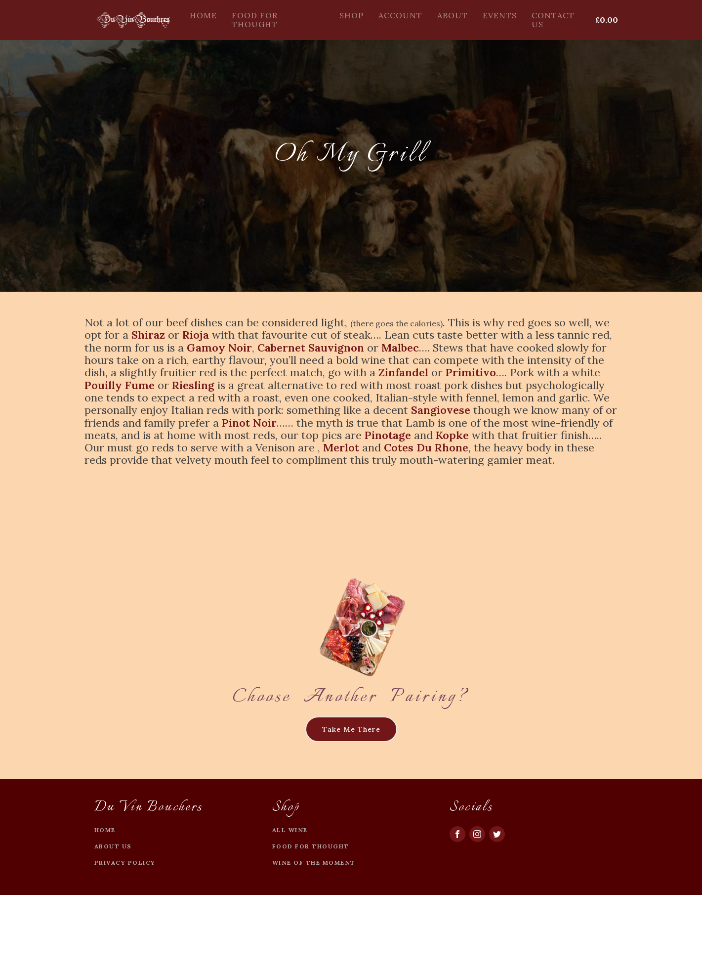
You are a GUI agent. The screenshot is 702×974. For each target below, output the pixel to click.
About (452, 15)
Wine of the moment (314, 862)
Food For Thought (255, 19)
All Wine (290, 830)
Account (400, 15)
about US (113, 846)
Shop (351, 15)
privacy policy (125, 862)
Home (203, 15)
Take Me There (351, 729)
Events (500, 15)
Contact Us (553, 19)
